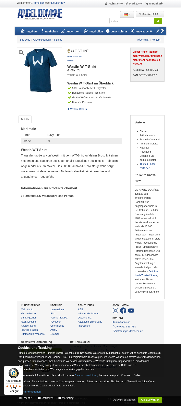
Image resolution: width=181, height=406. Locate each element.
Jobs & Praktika (58, 317)
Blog (52, 313)
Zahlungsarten (29, 317)
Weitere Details (77, 109)
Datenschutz (85, 317)
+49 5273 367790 (124, 326)
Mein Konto (114, 3)
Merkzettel (134, 3)
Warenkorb (154, 3)
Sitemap (54, 334)
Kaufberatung (28, 325)
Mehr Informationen (29, 391)
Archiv (53, 329)
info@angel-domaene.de (127, 331)
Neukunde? (58, 2)
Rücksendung (28, 321)
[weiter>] (156, 39)
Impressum (84, 325)
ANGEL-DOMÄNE (42, 14)
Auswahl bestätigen (124, 400)
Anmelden (39, 2)
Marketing (68, 398)
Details (25, 119)
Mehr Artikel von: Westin (74, 58)
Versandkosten (29, 313)
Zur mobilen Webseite (33, 334)
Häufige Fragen (29, 329)
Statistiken (47, 398)
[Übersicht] (143, 39)
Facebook (55, 321)
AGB (80, 309)
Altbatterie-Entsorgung (90, 321)
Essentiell (27, 398)
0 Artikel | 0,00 (150, 14)
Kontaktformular (121, 322)
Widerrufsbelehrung (88, 313)
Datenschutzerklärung (86, 375)
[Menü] (20, 368)
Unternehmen (57, 309)
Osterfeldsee (57, 325)
